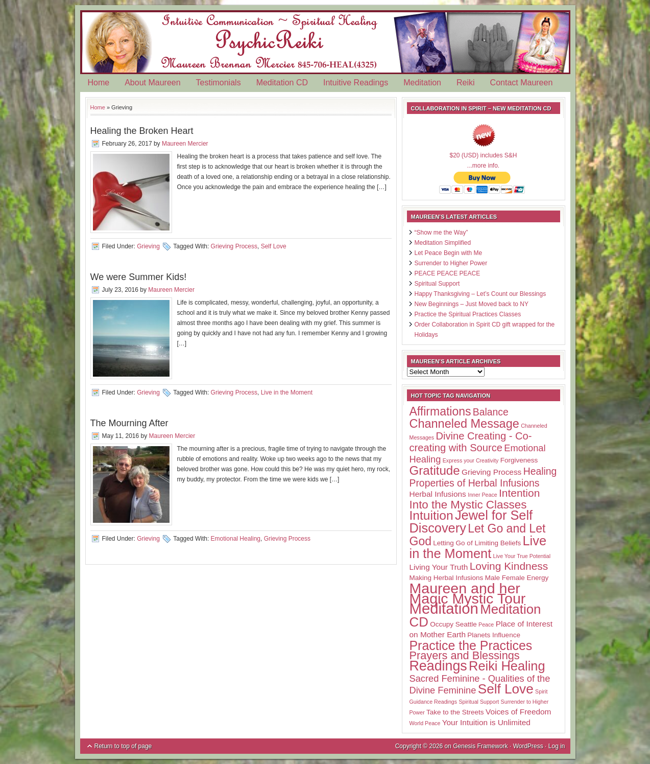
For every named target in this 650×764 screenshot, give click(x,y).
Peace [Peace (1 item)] (486, 624)
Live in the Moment (286, 392)
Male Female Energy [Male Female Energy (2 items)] (517, 578)
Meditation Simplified (443, 242)
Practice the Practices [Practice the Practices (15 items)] (471, 645)
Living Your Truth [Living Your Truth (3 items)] (439, 567)
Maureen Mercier (185, 143)
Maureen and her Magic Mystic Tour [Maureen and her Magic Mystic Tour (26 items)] (468, 593)
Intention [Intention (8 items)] (519, 493)
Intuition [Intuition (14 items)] (431, 515)
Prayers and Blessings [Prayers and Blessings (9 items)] (465, 655)
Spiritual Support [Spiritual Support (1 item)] (479, 702)
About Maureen (152, 82)
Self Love (273, 246)
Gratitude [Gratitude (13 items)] (435, 470)
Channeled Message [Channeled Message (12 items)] (464, 423)
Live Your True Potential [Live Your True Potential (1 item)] (522, 556)
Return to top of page (123, 746)
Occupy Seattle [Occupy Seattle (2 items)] (453, 624)
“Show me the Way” (441, 232)
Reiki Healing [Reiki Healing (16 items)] (507, 666)
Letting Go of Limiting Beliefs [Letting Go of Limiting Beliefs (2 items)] (477, 543)
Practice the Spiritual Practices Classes (468, 314)
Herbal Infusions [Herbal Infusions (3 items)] (438, 494)
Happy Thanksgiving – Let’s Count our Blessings (480, 293)
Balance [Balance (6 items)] (491, 412)
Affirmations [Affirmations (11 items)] (440, 411)
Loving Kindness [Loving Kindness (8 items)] (509, 566)
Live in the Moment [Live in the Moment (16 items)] (478, 547)
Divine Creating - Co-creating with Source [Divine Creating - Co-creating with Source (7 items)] (471, 441)
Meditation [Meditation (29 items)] (444, 608)
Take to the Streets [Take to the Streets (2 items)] (455, 712)
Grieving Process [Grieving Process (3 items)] (491, 472)
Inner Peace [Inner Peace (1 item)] (482, 495)
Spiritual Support (437, 283)
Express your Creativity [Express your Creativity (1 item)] (471, 460)
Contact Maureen (521, 82)
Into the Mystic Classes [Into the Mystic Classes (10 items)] (468, 504)
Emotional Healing (235, 538)
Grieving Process (234, 246)
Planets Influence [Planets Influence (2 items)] (493, 635)
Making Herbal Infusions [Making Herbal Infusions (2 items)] (447, 578)
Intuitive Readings (355, 82)
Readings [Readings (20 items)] (438, 666)
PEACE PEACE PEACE (447, 273)
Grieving (148, 246)
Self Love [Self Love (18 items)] (506, 689)
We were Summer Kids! (138, 277)
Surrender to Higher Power (451, 263)
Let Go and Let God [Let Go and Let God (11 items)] (478, 535)
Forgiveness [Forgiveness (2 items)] (519, 460)
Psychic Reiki (325, 42)
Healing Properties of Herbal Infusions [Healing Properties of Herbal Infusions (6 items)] (483, 477)
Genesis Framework (480, 746)
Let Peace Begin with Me (449, 253)
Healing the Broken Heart (142, 131)
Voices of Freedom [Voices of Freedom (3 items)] (518, 711)
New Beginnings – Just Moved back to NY (471, 304)
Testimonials (218, 82)
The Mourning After (129, 423)
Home (99, 82)
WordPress (528, 746)
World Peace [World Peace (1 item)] (425, 723)
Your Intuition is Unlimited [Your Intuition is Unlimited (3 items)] (486, 722)
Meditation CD (282, 82)
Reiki (465, 82)
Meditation (422, 82)
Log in (556, 746)
